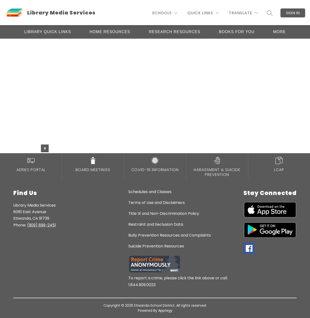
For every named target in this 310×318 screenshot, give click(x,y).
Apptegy (165, 310)
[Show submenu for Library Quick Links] (47, 31)
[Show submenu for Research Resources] (174, 31)
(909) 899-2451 (41, 225)
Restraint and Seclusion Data (155, 224)
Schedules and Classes (149, 192)
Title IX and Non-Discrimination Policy (163, 213)
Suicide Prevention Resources (156, 246)
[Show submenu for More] (279, 31)
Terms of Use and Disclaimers (156, 202)
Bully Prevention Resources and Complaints (169, 235)
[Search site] (270, 13)
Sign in (293, 13)
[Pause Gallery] (45, 148)
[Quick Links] (203, 13)
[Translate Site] (243, 13)
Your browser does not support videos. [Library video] (155, 96)
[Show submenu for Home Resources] (110, 31)
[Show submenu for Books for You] (237, 31)
